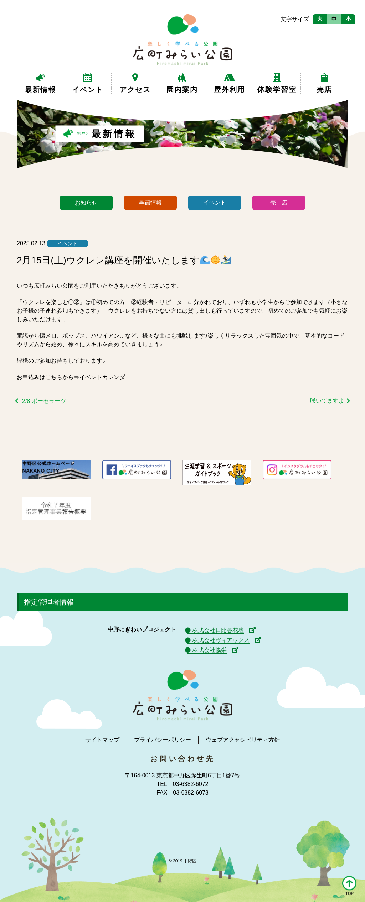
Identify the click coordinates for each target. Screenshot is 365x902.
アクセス (135, 90)
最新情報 (40, 90)
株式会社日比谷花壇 (218, 630)
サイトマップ (102, 740)
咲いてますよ (327, 401)
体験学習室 (277, 90)
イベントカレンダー (105, 377)
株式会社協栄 (209, 650)
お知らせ (86, 203)
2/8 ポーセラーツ (44, 401)
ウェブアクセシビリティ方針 (243, 740)
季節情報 (150, 203)
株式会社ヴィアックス (221, 640)
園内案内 (182, 90)
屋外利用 (229, 90)
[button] (349, 886)
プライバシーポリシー (162, 740)
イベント (87, 90)
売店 (324, 90)
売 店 (278, 203)
